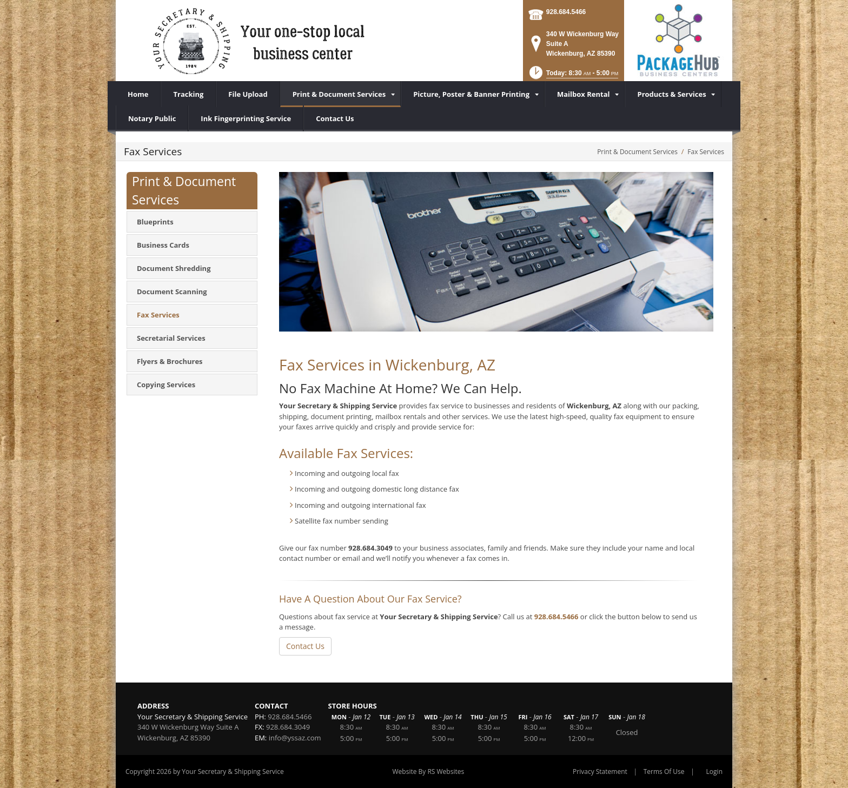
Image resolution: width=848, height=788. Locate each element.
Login (714, 771)
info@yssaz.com (295, 738)
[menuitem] (340, 94)
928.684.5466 (566, 12)
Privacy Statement (600, 771)
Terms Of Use (664, 771)
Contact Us (305, 646)
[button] (573, 76)
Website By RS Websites (429, 771)
